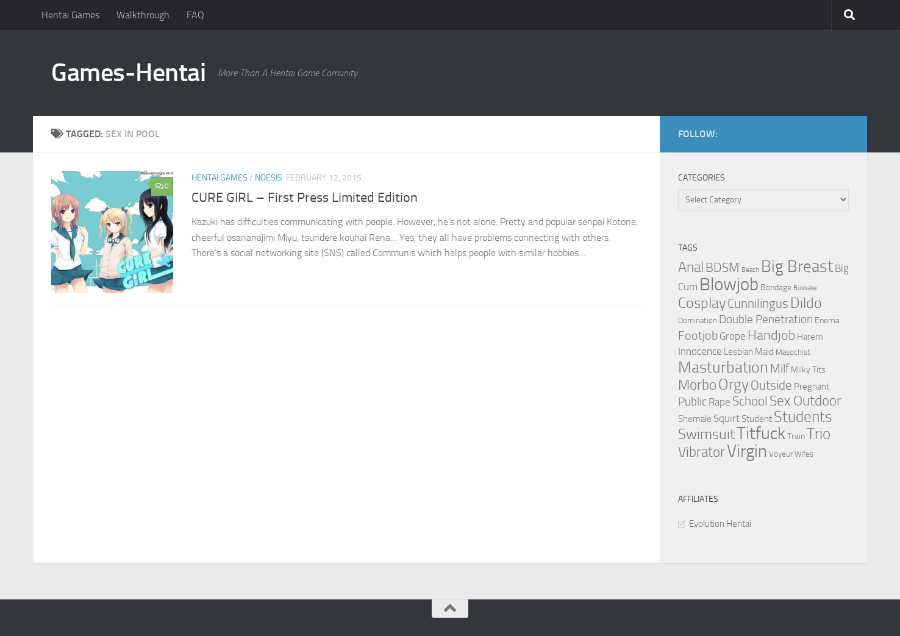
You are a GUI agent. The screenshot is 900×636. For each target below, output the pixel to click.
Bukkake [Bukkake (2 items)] (805, 288)
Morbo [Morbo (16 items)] (697, 385)
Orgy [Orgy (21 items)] (733, 384)
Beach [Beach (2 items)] (750, 270)
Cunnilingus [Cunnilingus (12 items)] (757, 303)
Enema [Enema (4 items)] (827, 320)
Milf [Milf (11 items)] (779, 368)
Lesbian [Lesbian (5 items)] (738, 351)
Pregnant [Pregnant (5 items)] (811, 386)
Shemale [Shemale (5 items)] (695, 418)
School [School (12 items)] (750, 401)
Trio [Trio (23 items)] (818, 434)
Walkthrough (143, 15)
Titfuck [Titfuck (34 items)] (761, 433)
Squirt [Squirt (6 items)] (726, 418)
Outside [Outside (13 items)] (771, 385)
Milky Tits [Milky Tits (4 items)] (808, 370)
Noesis (268, 178)
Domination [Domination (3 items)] (697, 320)
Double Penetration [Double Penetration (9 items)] (766, 319)
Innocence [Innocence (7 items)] (700, 351)
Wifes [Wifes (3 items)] (804, 454)
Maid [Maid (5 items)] (764, 351)
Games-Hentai (128, 72)
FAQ (195, 15)
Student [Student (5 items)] (756, 418)
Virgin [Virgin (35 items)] (747, 451)
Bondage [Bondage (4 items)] (775, 287)
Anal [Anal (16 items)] (691, 267)
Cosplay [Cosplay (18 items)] (702, 303)
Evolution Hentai (720, 523)
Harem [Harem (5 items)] (810, 336)
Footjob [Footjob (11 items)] (698, 335)
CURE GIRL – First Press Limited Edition (304, 197)
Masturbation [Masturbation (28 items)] (723, 367)
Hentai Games (70, 15)
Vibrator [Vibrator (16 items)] (701, 452)
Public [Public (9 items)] (692, 402)
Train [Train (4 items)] (796, 436)
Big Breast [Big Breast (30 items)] (797, 266)
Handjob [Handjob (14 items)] (771, 335)
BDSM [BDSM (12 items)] (722, 267)
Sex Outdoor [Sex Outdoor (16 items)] (805, 401)
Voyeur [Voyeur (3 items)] (781, 454)
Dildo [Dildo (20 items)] (806, 303)
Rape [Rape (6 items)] (719, 402)
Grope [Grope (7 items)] (733, 336)
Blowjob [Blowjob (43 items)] (729, 284)
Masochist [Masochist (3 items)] (793, 352)
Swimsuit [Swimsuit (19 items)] (706, 434)
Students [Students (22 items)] (803, 417)
